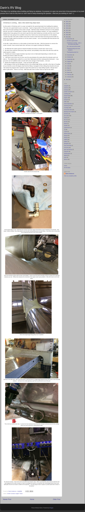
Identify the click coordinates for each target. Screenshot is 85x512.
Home (32, 499)
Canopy (66, 89)
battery (65, 141)
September (70, 59)
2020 (67, 23)
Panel (21, 493)
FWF (65, 101)
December (70, 38)
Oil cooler (66, 115)
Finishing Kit (67, 105)
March (69, 72)
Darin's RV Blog (10, 7)
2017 (67, 30)
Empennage (67, 95)
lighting (66, 155)
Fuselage (66, 107)
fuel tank (66, 147)
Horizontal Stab (68, 109)
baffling (66, 139)
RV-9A (65, 121)
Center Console (11, 493)
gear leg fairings (68, 149)
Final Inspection (68, 103)
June (68, 65)
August (69, 61)
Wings (65, 135)
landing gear (67, 153)
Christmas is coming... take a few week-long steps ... (74, 43)
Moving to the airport (69, 111)
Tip (65, 129)
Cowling (66, 93)
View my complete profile (70, 175)
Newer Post (7, 499)
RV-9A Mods (67, 167)
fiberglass (66, 143)
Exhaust (66, 99)
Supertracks (67, 127)
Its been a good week (72, 40)
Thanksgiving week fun (72, 52)
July (68, 63)
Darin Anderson (70, 173)
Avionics (66, 87)
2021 (67, 21)
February (69, 74)
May (68, 68)
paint (65, 157)
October (69, 57)
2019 (67, 26)
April (68, 70)
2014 (67, 36)
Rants (65, 123)
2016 (67, 32)
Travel (65, 131)
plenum (66, 159)
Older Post (56, 499)
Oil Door (66, 113)
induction (66, 151)
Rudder (66, 125)
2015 (67, 34)
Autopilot (66, 85)
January (69, 76)
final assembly (67, 145)
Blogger (51, 507)
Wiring (65, 137)
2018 (67, 28)
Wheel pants (67, 133)
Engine (17, 493)
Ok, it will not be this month (73, 46)
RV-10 (65, 119)
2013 (67, 79)
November (70, 54)
